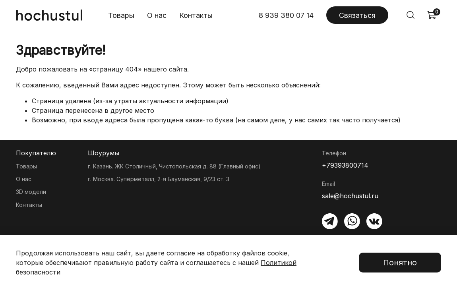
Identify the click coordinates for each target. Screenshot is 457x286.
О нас (157, 15)
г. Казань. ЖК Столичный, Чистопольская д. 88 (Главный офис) (174, 166)
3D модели (31, 191)
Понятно (400, 262)
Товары (121, 15)
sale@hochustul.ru (350, 196)
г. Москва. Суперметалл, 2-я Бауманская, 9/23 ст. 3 (158, 179)
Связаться (357, 15)
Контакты (196, 15)
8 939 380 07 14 (286, 15)
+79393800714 (345, 165)
